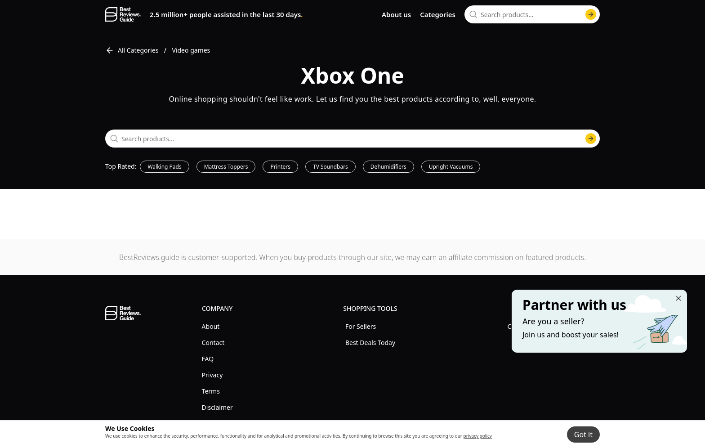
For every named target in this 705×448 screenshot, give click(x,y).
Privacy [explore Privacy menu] (212, 375)
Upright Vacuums (451, 166)
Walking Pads (164, 166)
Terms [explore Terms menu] (211, 391)
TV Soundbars (330, 166)
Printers (280, 166)
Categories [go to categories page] (437, 14)
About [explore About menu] (211, 326)
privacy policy (478, 436)
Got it (583, 434)
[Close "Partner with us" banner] (678, 298)
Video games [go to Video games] (191, 50)
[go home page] (123, 14)
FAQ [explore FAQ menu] (208, 358)
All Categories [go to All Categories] (132, 50)
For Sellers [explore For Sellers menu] (360, 326)
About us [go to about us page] (396, 14)
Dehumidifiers (388, 166)
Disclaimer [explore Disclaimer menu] (217, 407)
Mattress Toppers (226, 166)
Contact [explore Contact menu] (213, 342)
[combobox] (532, 14)
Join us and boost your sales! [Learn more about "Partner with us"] (570, 335)
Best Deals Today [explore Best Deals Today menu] (370, 342)
